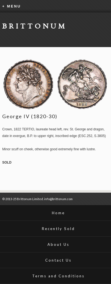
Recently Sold (58, 228)
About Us (58, 244)
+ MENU (11, 6)
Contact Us (58, 260)
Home (58, 213)
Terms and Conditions (58, 276)
